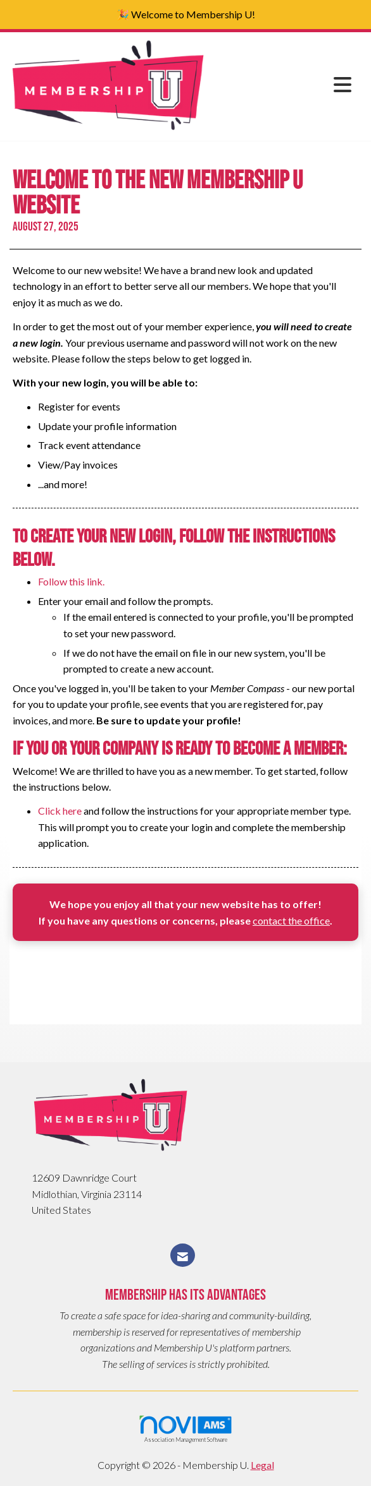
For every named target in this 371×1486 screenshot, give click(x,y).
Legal (262, 1465)
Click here (60, 811)
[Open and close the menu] (282, 84)
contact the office (291, 920)
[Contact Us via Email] (182, 1255)
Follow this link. (71, 581)
